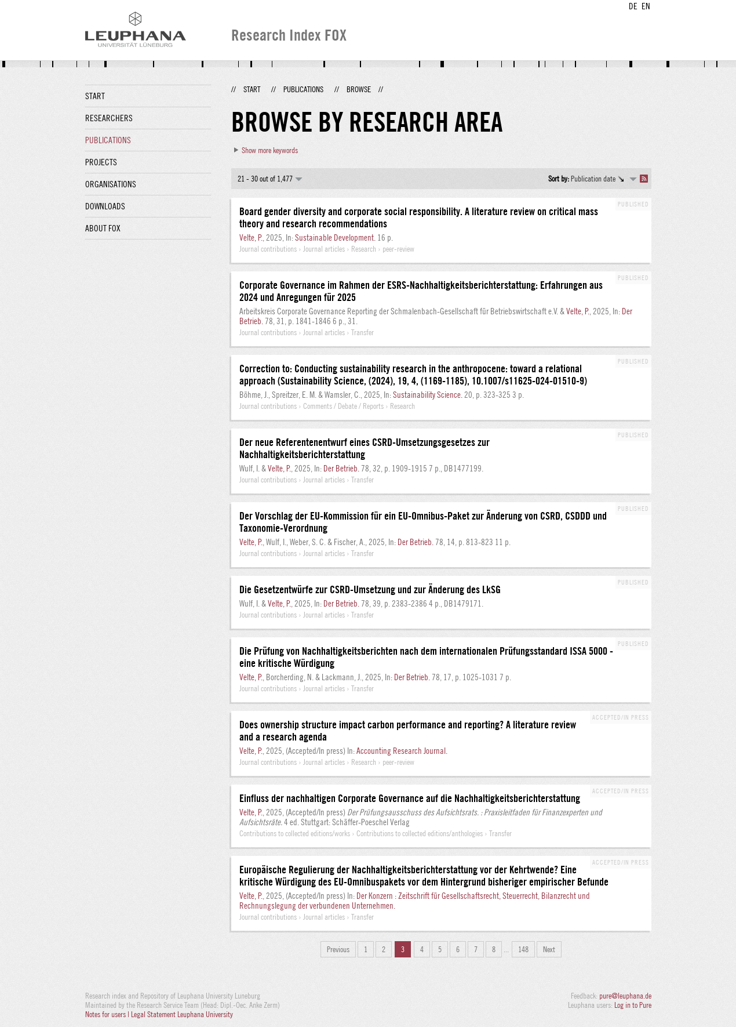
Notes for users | (108, 1014)
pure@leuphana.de (625, 995)
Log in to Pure (632, 1005)
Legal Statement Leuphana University (182, 1014)
